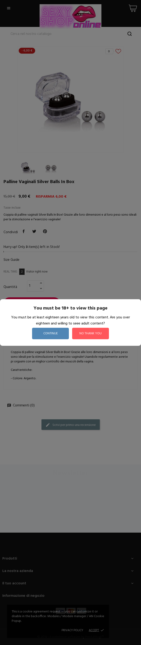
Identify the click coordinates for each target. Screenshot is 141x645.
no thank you (90, 333)
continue (50, 333)
